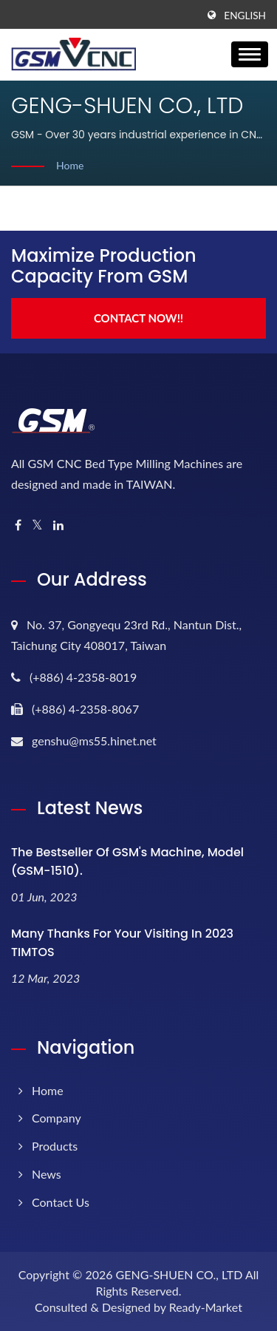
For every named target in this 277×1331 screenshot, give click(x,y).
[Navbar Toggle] (249, 54)
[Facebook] (18, 525)
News (46, 1174)
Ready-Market (205, 1307)
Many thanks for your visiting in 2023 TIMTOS (122, 943)
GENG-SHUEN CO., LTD (179, 1274)
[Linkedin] (58, 525)
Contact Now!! (138, 318)
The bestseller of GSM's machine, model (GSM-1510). (127, 861)
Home (69, 165)
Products (55, 1146)
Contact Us (60, 1202)
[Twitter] (37, 525)
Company (56, 1118)
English (245, 15)
